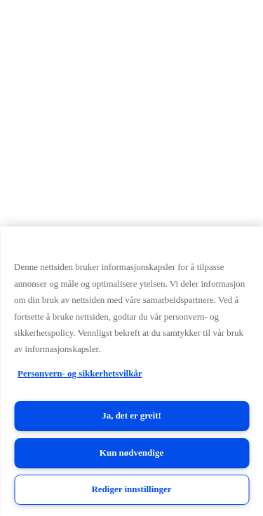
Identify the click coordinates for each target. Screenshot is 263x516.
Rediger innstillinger (131, 489)
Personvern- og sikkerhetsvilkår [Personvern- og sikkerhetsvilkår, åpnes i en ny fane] (80, 373)
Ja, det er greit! (131, 415)
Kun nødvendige (131, 452)
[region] (131, 371)
